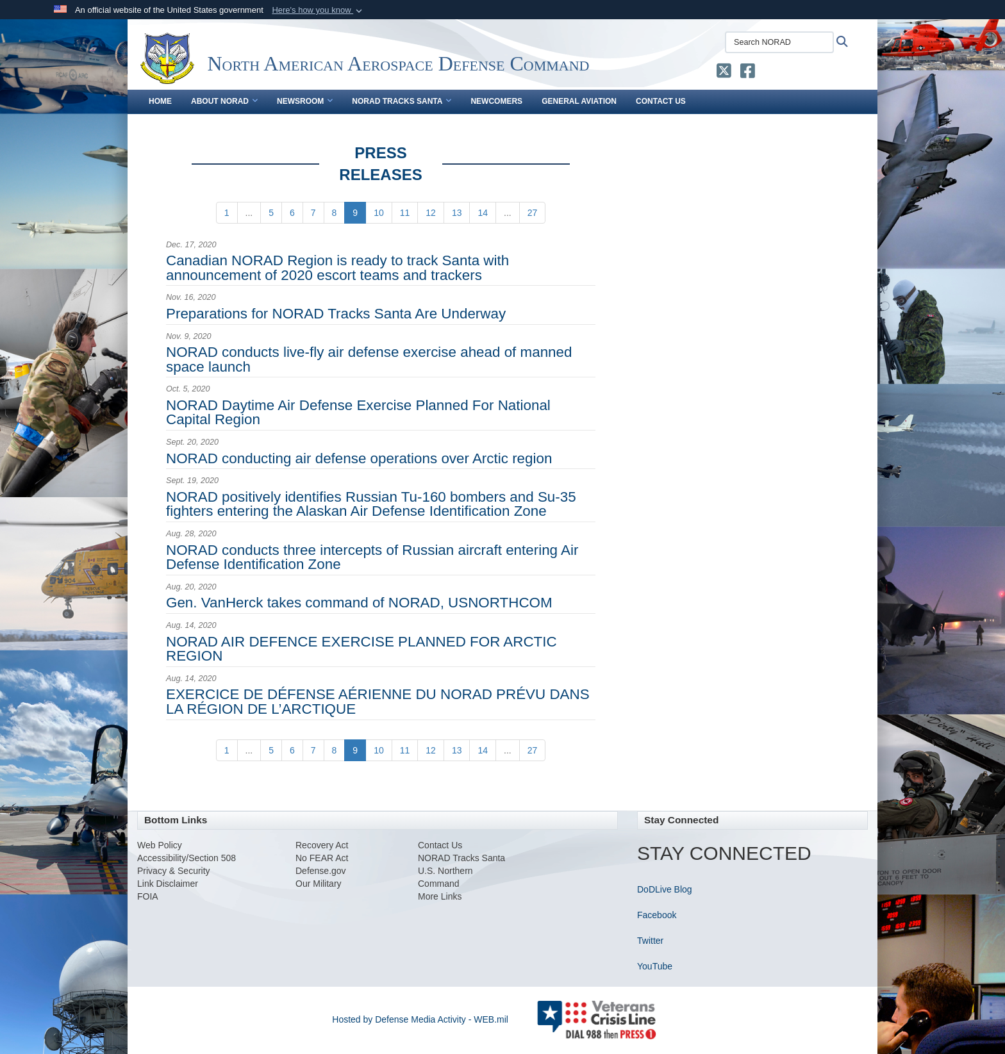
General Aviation (579, 101)
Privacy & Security (173, 871)
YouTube (654, 966)
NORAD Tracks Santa (401, 101)
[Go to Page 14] (482, 213)
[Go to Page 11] (405, 213)
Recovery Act (321, 845)
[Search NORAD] (779, 42)
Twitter (650, 940)
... (249, 213)
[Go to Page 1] (227, 213)
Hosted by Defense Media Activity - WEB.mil (420, 1019)
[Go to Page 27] (532, 213)
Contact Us (661, 101)
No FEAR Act (321, 858)
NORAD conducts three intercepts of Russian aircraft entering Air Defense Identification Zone (372, 557)
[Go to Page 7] (313, 213)
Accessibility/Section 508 (186, 858)
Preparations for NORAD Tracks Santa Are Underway (336, 314)
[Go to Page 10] (378, 213)
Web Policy (159, 845)
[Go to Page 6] (292, 213)
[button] (318, 10)
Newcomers (496, 101)
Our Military (318, 883)
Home (160, 101)
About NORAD (224, 101)
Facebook (656, 915)
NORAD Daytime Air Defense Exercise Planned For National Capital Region (358, 412)
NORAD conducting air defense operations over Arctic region (359, 458)
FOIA (147, 896)
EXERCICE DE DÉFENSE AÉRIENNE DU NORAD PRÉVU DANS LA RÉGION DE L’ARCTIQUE (378, 701)
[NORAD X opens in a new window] (724, 74)
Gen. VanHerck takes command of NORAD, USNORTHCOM (359, 603)
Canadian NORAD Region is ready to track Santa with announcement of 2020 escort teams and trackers (337, 267)
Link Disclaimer (167, 883)
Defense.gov (320, 871)
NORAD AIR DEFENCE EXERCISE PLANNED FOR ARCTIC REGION (361, 649)
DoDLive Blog (664, 889)
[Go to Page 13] (457, 213)
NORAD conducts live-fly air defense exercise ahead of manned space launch (369, 359)
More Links (439, 896)
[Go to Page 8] (334, 213)
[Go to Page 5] (271, 213)
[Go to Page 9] (355, 213)
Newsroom (305, 101)
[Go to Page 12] (430, 213)
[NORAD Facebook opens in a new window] (747, 74)
